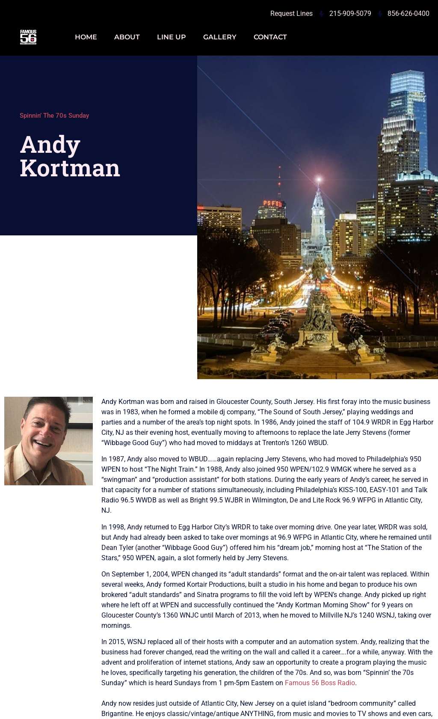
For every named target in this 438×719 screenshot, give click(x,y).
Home (86, 37)
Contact (270, 37)
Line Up (171, 37)
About (127, 37)
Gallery (220, 37)
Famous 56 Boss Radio (320, 683)
